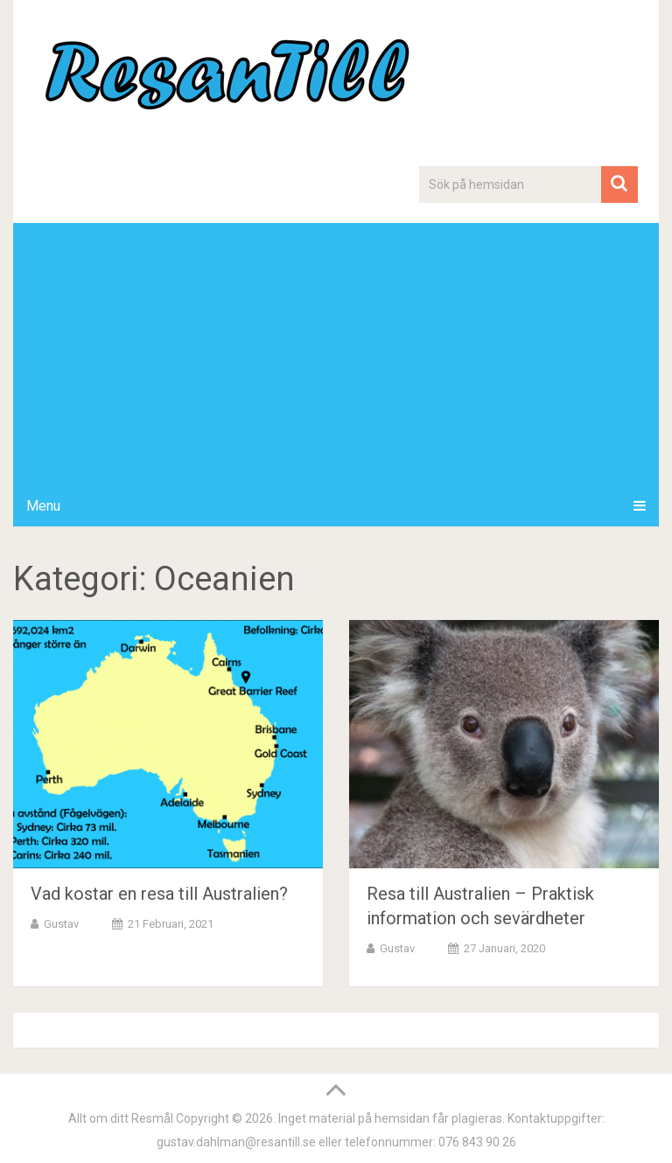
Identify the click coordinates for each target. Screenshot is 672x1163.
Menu (43, 506)
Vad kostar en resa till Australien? (159, 893)
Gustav (61, 923)
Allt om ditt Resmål (120, 1118)
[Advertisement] (335, 354)
